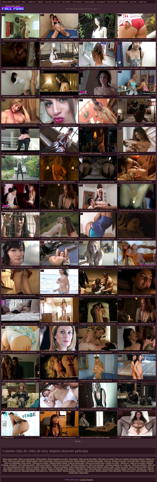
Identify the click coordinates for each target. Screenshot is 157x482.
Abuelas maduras (80, 461)
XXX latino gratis (81, 469)
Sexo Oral (56, 2)
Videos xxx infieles (55, 471)
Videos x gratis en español (138, 467)
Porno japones (26, 463)
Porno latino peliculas (137, 459)
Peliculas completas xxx (79, 465)
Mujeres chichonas (69, 471)
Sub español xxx (42, 471)
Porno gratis (131, 469)
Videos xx (80, 471)
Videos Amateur (7, 2)
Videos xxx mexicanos (96, 465)
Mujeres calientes (102, 471)
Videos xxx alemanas (60, 467)
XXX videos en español (26, 465)
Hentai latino (83, 473)
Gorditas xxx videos (112, 463)
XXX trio (43, 469)
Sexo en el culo (112, 2)
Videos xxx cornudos (121, 459)
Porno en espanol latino (76, 463)
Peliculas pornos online (95, 461)
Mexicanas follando (28, 471)
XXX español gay (46, 467)
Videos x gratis (109, 467)
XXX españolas (41, 459)
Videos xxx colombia (43, 465)
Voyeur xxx (142, 2)
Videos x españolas (147, 461)
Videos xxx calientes (32, 469)
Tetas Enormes (77, 2)
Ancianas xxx (141, 469)
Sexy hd (17, 2)
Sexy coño (133, 2)
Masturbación (123, 2)
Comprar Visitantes (86, 480)
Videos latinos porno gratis (16, 467)
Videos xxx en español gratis (63, 461)
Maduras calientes (120, 469)
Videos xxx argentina (139, 465)
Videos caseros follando (94, 467)
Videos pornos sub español (87, 459)
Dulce (24, 2)
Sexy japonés (101, 2)
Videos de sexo (89, 471)
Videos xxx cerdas (121, 467)
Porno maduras (69, 469)
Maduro (40, 2)
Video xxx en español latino (94, 463)
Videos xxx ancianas (45, 461)
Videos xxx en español (137, 463)
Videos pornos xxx (14, 471)
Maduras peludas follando (58, 463)
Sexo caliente (66, 2)
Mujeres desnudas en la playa (58, 459)
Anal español (73, 459)
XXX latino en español (106, 459)
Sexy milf (48, 2)
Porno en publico (142, 471)
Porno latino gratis (13, 6)
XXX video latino (133, 461)
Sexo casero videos (95, 469)
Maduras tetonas (32, 461)
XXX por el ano (19, 469)
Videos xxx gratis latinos (26, 459)
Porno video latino (114, 471)
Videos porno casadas (9, 459)
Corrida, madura (89, 2)
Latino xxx (127, 465)
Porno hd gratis (108, 469)
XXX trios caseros (128, 471)
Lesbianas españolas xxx (113, 465)
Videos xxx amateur (32, 467)
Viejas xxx (107, 461)
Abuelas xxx (124, 463)
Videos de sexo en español (61, 465)
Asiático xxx (32, 2)
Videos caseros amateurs (77, 467)
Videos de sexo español (40, 463)
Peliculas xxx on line (119, 461)
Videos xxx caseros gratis (17, 461)
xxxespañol (13, 465)
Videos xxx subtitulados (12, 463)
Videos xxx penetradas (55, 469)
